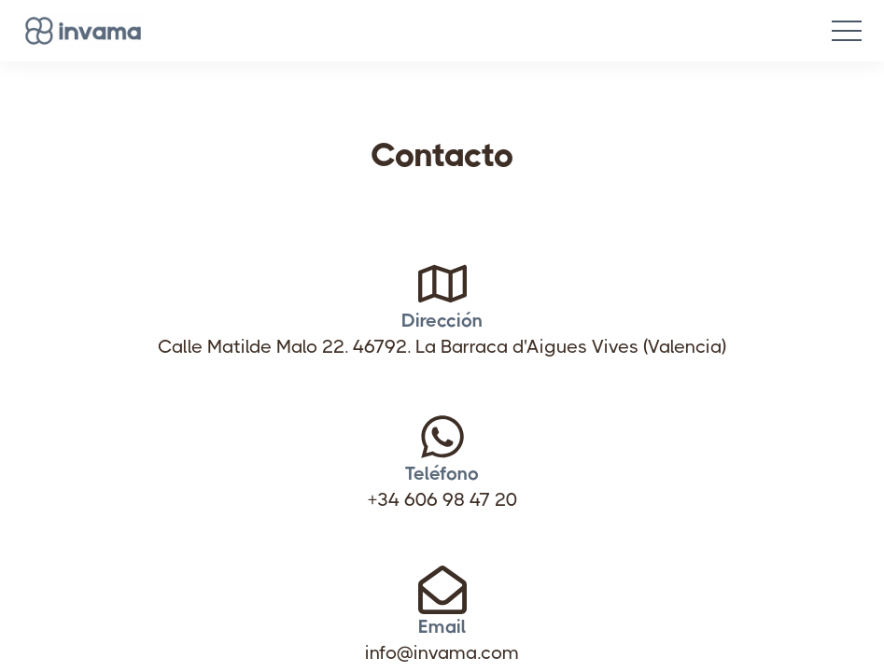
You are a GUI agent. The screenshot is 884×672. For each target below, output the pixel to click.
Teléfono (442, 412)
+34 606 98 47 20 (442, 438)
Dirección (442, 259)
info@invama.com (442, 591)
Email (442, 565)
